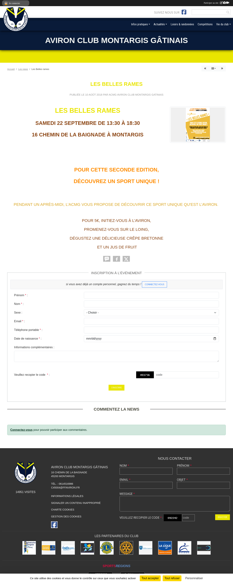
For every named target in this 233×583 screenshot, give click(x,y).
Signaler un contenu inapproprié (76, 502)
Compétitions (205, 24)
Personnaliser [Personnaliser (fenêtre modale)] (194, 578)
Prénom (184, 466)
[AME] (29, 548)
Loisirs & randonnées (182, 24)
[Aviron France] (204, 548)
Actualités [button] (159, 24)
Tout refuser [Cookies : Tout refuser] (172, 578)
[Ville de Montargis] (146, 548)
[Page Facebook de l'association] (184, 12)
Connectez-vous (154, 284)
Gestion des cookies (66, 516)
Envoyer (222, 517)
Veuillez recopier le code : (32, 374)
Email (125, 480)
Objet (182, 480)
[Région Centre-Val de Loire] (87, 548)
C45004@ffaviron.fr (65, 487)
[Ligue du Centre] (184, 548)
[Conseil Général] (48, 548)
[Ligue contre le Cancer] (165, 548)
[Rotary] (126, 548)
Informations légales (67, 496)
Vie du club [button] (222, 24)
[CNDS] (68, 548)
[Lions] (107, 548)
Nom (124, 466)
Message (127, 494)
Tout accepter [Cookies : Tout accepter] (150, 578)
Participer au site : (216, 3)
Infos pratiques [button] (139, 24)
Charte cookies (62, 509)
